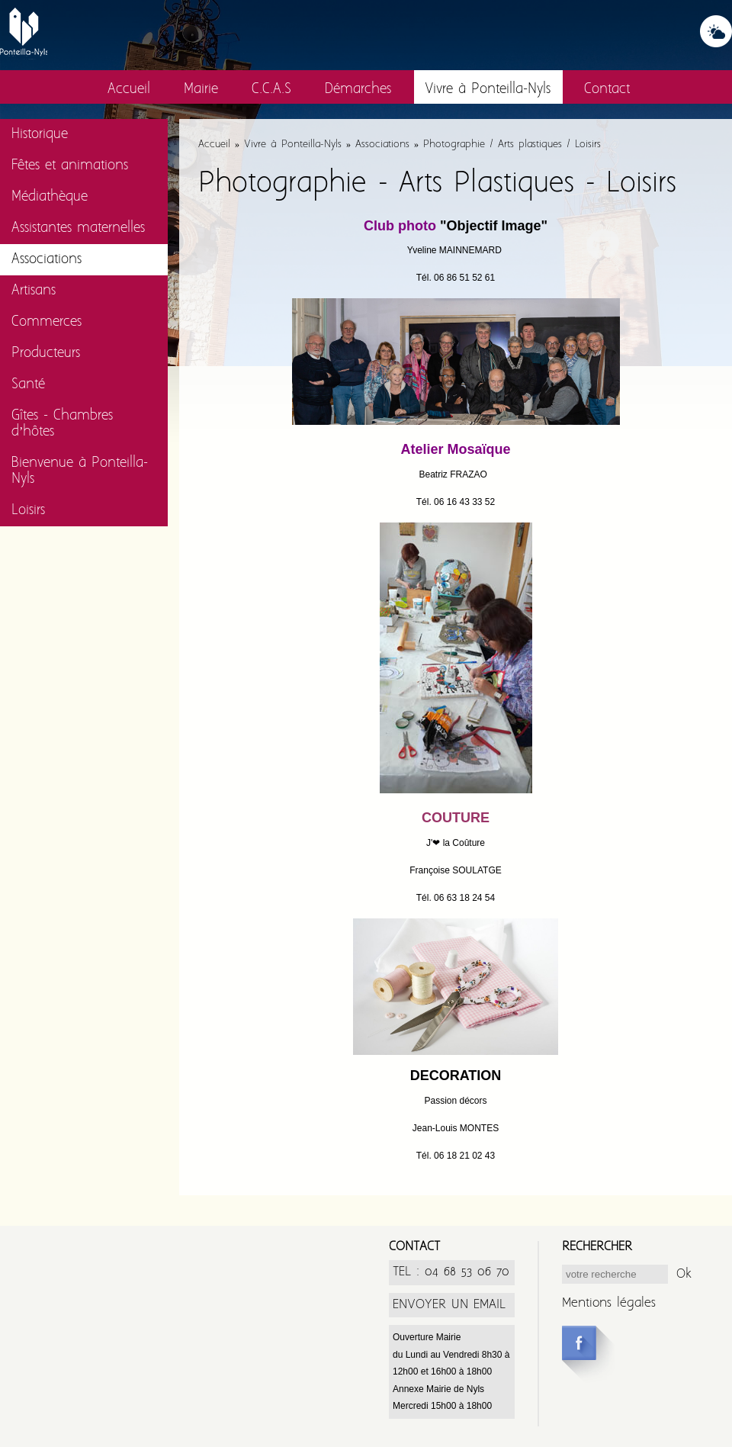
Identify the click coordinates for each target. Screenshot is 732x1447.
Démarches (358, 90)
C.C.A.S (271, 90)
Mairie (201, 90)
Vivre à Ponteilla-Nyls (488, 90)
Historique (39, 135)
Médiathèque (49, 197)
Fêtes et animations (69, 166)
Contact (607, 90)
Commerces (46, 322)
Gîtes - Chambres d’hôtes (62, 424)
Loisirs (28, 511)
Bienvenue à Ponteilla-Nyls (79, 471)
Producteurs (45, 354)
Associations (46, 260)
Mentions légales (609, 1303)
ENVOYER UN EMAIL (449, 1305)
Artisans (33, 291)
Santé (28, 385)
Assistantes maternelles (78, 228)
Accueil (129, 90)
